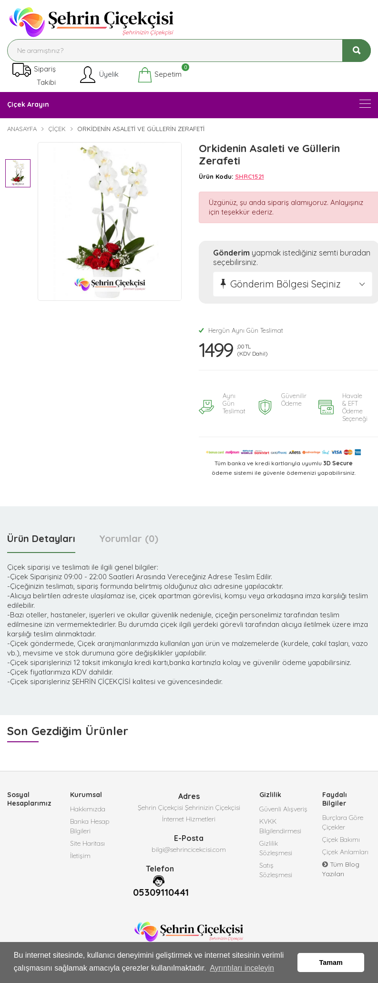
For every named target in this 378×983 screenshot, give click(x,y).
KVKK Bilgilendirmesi (280, 826)
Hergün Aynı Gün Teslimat (241, 330)
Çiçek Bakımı (341, 839)
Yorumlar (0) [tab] (128, 538)
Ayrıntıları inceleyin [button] (242, 968)
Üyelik (98, 74)
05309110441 (161, 892)
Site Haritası (87, 843)
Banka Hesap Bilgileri (90, 826)
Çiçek (57, 129)
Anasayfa (22, 129)
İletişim (80, 855)
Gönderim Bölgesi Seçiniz (285, 284)
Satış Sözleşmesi (275, 870)
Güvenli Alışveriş (283, 809)
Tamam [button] (331, 962)
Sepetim (159, 74)
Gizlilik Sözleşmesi (275, 848)
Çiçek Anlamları (345, 852)
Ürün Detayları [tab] (41, 538)
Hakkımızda (87, 809)
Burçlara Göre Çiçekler (342, 822)
